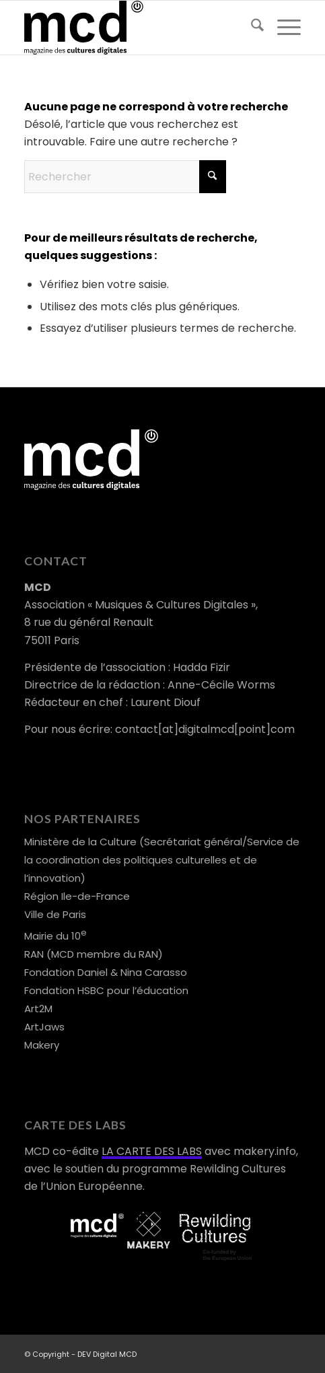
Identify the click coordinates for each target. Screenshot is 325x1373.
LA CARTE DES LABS (152, 1151)
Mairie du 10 (55, 936)
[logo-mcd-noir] (134, 28)
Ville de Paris (55, 914)
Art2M (38, 1008)
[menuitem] (251, 28)
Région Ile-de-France (77, 896)
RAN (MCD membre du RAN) (93, 954)
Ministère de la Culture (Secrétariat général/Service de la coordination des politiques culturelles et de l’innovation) (161, 860)
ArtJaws (44, 1027)
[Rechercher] (251, 28)
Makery (41, 1045)
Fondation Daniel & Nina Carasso (105, 972)
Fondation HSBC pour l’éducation (106, 990)
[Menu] (282, 28)
